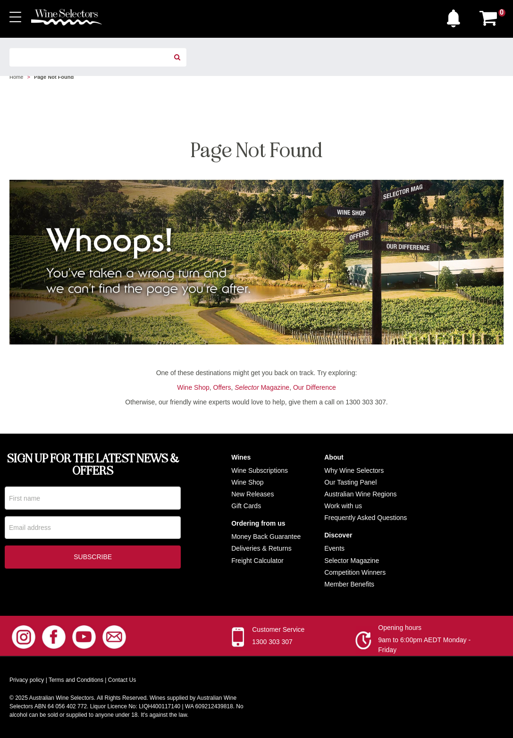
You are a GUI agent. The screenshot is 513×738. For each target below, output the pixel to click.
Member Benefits (349, 584)
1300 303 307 (272, 642)
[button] (456, 16)
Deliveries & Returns (261, 548)
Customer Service (278, 629)
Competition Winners (355, 572)
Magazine (262, 387)
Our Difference (314, 387)
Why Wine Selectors (354, 470)
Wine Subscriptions (259, 470)
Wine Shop (193, 387)
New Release (250, 494)
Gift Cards (246, 506)
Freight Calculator (257, 560)
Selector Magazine (351, 560)
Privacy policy (26, 680)
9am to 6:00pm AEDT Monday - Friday (424, 645)
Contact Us (122, 680)
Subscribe (93, 557)
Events (334, 548)
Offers (222, 387)
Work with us (343, 506)
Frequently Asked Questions (365, 517)
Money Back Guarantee (266, 536)
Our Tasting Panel (350, 482)
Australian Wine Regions (360, 494)
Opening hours (399, 627)
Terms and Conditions (76, 680)
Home (16, 77)
